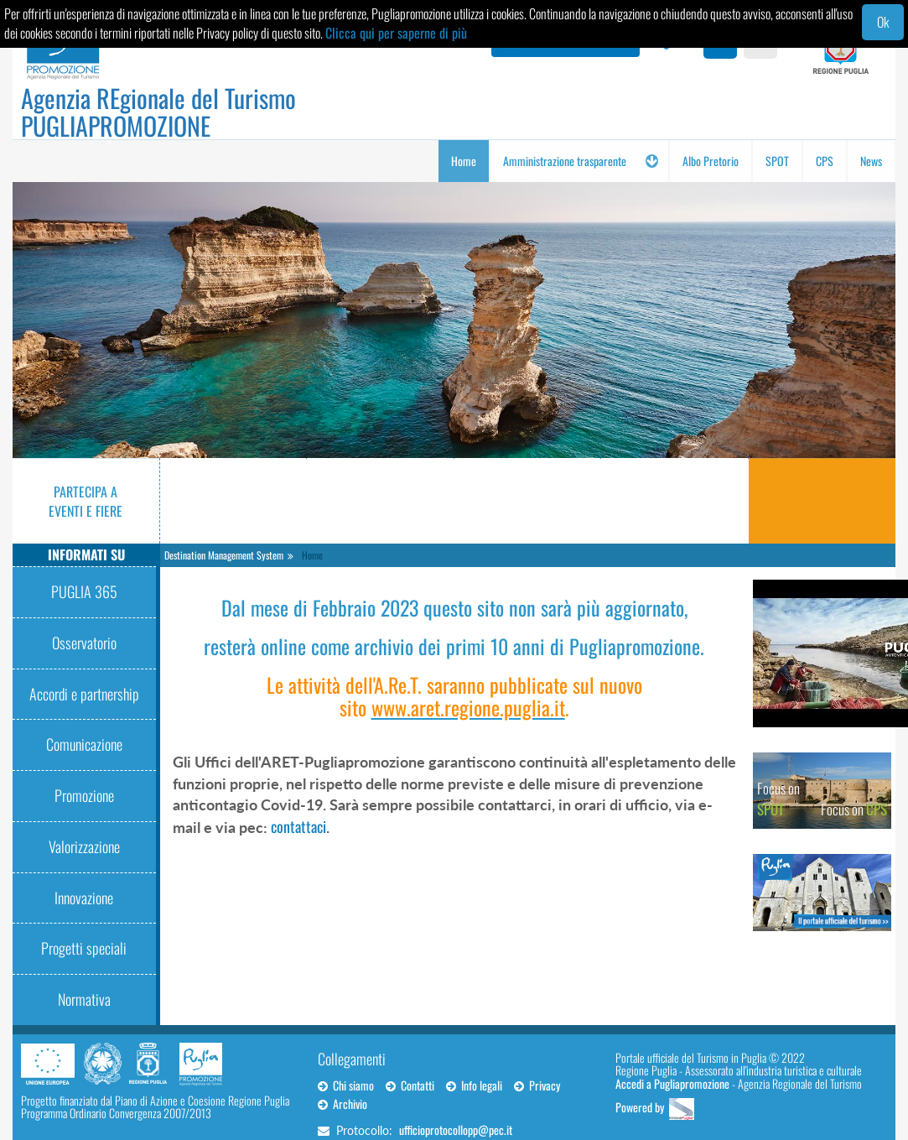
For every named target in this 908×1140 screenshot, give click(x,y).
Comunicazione (84, 744)
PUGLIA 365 (84, 591)
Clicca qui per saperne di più (396, 33)
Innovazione (83, 897)
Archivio (342, 1103)
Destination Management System (223, 555)
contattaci (298, 826)
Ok (883, 22)
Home (312, 555)
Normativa (84, 999)
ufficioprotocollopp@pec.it (455, 1129)
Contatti (410, 1085)
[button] (651, 161)
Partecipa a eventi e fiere (85, 501)
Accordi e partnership (84, 694)
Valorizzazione (84, 846)
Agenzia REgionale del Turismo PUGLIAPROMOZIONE (158, 111)
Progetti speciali (84, 948)
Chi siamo (346, 1085)
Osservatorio (84, 642)
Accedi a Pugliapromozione (672, 1083)
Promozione (84, 795)
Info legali (474, 1085)
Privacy (537, 1085)
